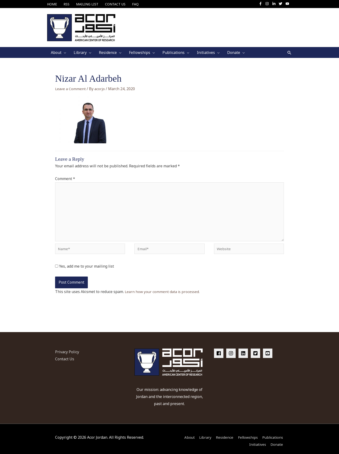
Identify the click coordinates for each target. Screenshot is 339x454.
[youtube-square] (268, 349)
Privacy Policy (67, 347)
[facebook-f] (262, 3)
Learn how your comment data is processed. (163, 291)
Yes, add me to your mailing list (84, 266)
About (185, 433)
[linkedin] (244, 349)
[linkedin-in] (275, 3)
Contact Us (64, 355)
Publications (273, 433)
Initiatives (257, 440)
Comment (65, 174)
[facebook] (219, 349)
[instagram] (268, 3)
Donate (277, 440)
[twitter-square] (256, 349)
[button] (289, 48)
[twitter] (282, 3)
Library (202, 433)
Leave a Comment (70, 84)
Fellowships (246, 433)
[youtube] (288, 3)
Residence (222, 433)
